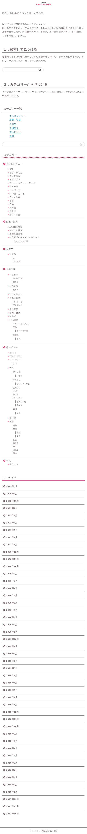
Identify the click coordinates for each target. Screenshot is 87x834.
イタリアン (14, 179)
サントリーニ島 (23, 384)
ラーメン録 (14, 197)
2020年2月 (12, 624)
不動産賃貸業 (15, 233)
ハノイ (16, 394)
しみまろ (13, 286)
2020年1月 (12, 632)
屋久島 (16, 443)
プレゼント (17, 305)
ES (14, 258)
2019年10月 (12, 639)
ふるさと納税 (15, 230)
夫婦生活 (14, 128)
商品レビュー (15, 297)
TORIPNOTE (15, 356)
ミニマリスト (15, 294)
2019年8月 (12, 653)
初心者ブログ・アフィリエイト (24, 237)
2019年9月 (12, 646)
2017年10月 (12, 813)
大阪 (15, 428)
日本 (11, 421)
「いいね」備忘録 (20, 241)
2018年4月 (12, 770)
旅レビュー (15, 132)
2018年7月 (12, 748)
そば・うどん (15, 172)
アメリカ (16, 372)
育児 (11, 136)
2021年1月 (12, 544)
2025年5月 (12, 486)
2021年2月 (12, 537)
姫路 (15, 440)
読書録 (16, 335)
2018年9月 (12, 733)
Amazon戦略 (15, 226)
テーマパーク (15, 359)
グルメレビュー (17, 115)
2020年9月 (12, 573)
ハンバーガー (15, 190)
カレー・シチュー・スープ (22, 183)
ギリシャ (17, 380)
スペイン (16, 388)
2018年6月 (12, 755)
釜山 (18, 413)
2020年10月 (12, 566)
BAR (11, 168)
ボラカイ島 (21, 401)
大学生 (12, 124)
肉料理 (12, 207)
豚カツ (12, 211)
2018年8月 (12, 741)
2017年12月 (12, 799)
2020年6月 (12, 595)
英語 (15, 327)
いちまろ (13, 274)
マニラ (19, 405)
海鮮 (11, 204)
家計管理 (13, 309)
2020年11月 (12, 559)
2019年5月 (12, 675)
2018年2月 (12, 784)
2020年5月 (12, 603)
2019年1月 (12, 704)
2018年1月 (12, 792)
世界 (11, 367)
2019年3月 (12, 690)
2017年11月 (12, 806)
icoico (12, 352)
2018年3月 (12, 777)
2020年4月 (12, 610)
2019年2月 (12, 697)
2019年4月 (12, 682)
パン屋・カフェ (17, 193)
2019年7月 (12, 661)
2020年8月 (12, 581)
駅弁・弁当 (14, 214)
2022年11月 (12, 501)
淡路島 (16, 450)
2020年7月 (12, 588)
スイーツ (13, 186)
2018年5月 (12, 763)
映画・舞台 (14, 312)
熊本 (15, 453)
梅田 (18, 436)
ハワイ (19, 376)
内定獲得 (17, 261)
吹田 (18, 432)
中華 (11, 200)
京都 (15, 425)
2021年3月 (12, 530)
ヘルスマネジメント (21, 323)
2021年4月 (12, 522)
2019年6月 (12, 668)
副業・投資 (15, 119)
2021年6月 (12, 515)
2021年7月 (12, 508)
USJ (15, 363)
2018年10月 (12, 726)
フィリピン (17, 397)
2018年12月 (12, 712)
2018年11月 (12, 719)
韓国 (15, 409)
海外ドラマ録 (22, 331)
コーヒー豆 (17, 301)
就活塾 (12, 254)
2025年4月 (12, 493)
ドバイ (16, 391)
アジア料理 (14, 176)
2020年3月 (12, 617)
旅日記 (12, 417)
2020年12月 (12, 552)
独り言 (16, 281)
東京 (15, 446)
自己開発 (13, 319)
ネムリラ (13, 464)
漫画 (18, 339)
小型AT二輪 (18, 278)
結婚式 (12, 316)
